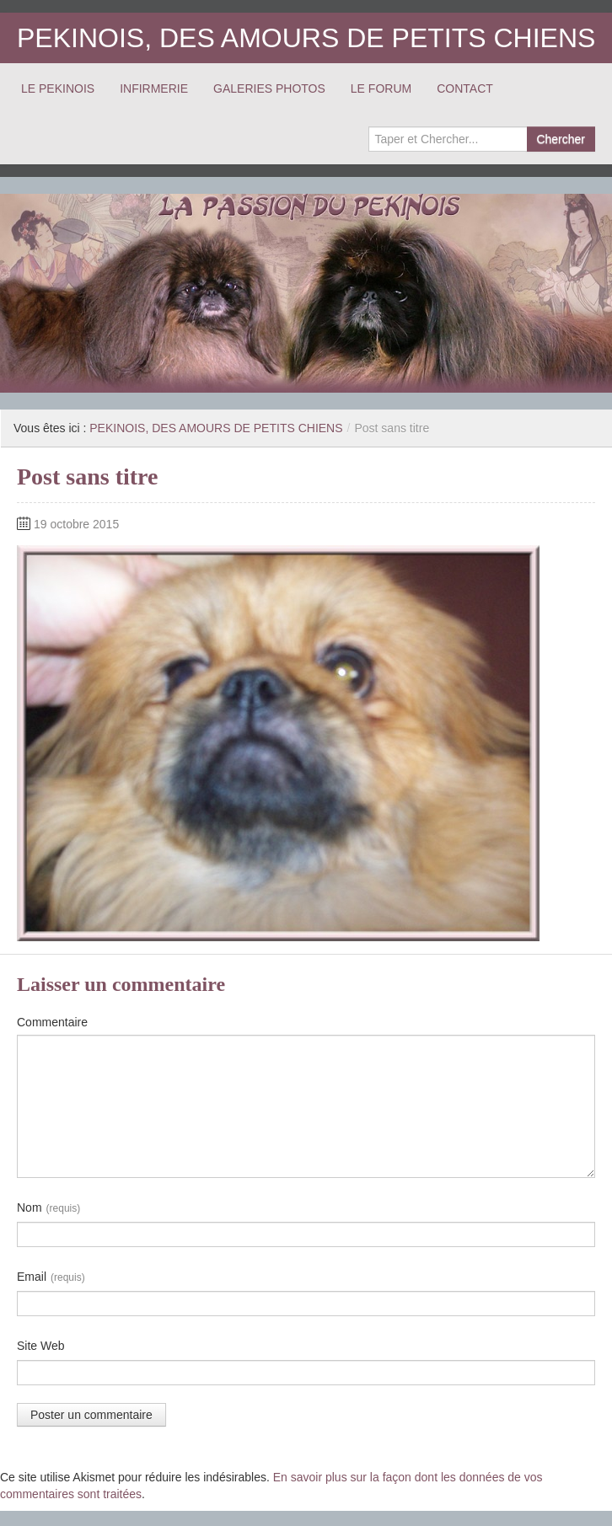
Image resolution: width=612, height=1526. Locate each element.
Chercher (560, 139)
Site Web (41, 1345)
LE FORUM (381, 88)
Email (51, 1277)
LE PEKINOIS (57, 88)
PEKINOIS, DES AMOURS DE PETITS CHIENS (306, 38)
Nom (48, 1208)
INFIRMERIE (154, 88)
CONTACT (465, 88)
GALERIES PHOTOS (269, 88)
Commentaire (52, 1022)
